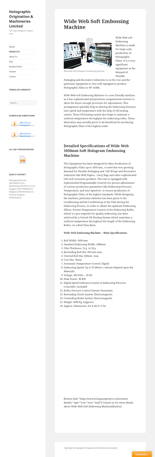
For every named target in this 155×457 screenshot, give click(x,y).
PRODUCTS (14, 51)
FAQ (11, 61)
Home (12, 46)
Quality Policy (15, 66)
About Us (13, 56)
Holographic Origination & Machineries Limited (21, 18)
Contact (12, 76)
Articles (12, 71)
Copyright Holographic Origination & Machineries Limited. (90, 448)
